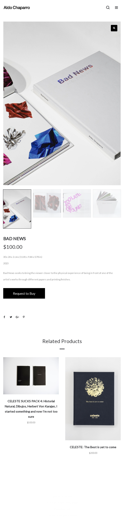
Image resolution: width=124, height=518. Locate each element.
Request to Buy (24, 293)
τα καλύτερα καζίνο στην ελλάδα (62, 502)
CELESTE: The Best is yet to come (93, 447)
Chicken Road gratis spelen (62, 515)
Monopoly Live (62, 508)
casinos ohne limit (62, 496)
